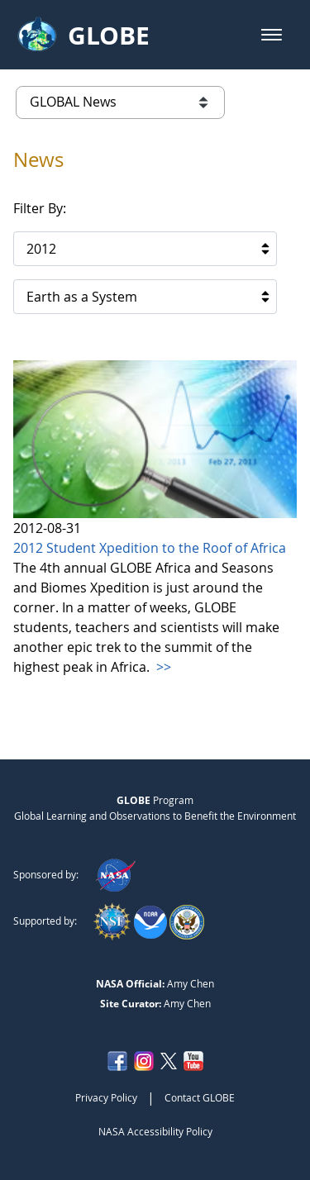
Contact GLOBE (200, 1097)
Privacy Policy (106, 1097)
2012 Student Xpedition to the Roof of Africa (149, 548)
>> (162, 667)
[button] (271, 34)
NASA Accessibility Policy (155, 1131)
